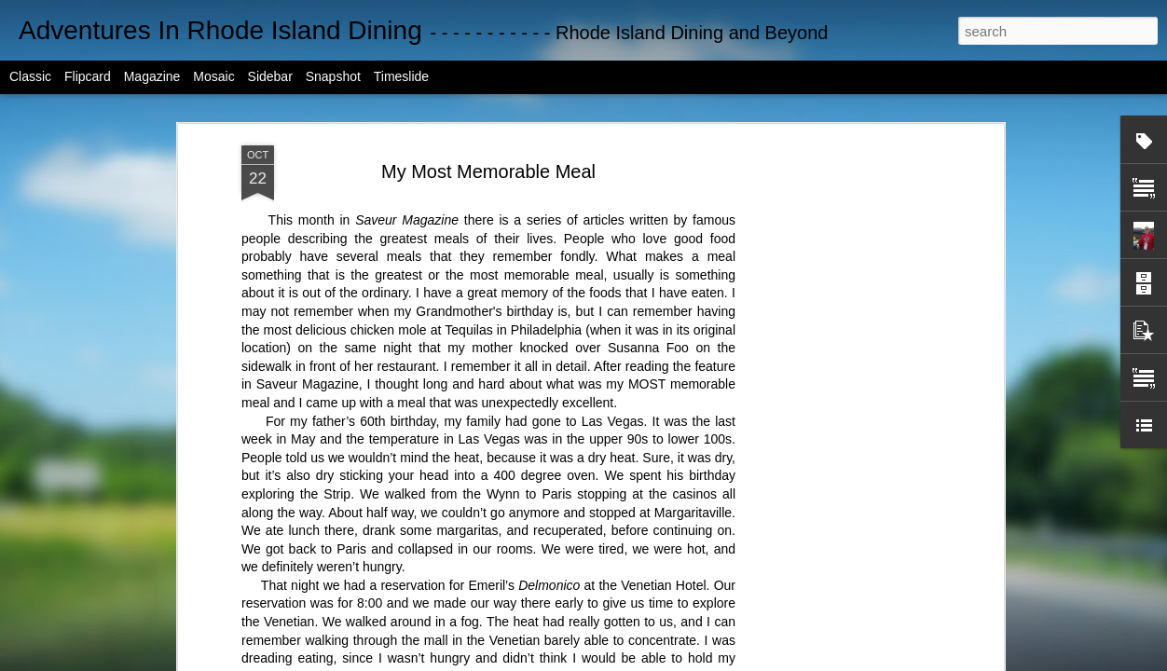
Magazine (152, 76)
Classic (30, 76)
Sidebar (270, 76)
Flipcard (87, 76)
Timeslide (401, 76)
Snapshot (333, 76)
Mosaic (213, 76)
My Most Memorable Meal (488, 171)
